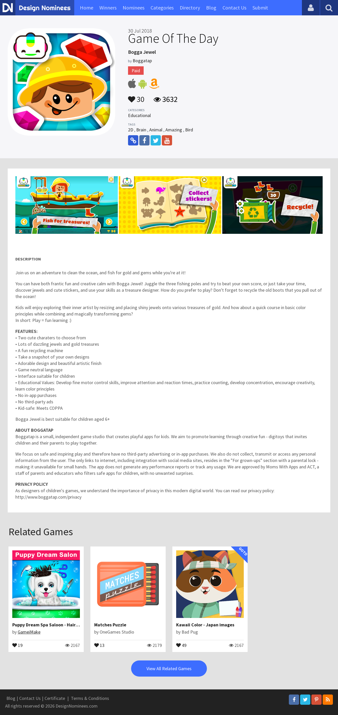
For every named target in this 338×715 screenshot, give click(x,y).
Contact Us (234, 7)
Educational (139, 115)
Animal (155, 130)
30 (136, 96)
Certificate (55, 698)
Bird (189, 130)
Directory (190, 7)
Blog (211, 7)
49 (181, 644)
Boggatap (142, 61)
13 (99, 644)
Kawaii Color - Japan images (205, 625)
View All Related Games (169, 668)
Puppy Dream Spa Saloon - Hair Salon (50, 625)
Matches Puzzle (110, 625)
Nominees (133, 7)
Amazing (173, 130)
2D (130, 130)
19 (17, 644)
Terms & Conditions (90, 698)
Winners (108, 7)
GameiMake (29, 632)
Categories (162, 7)
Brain (141, 130)
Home (86, 7)
